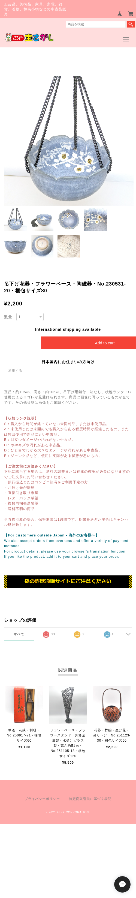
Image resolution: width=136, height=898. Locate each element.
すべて (19, 634)
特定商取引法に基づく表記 (90, 799)
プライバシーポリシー (42, 799)
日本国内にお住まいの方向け (68, 362)
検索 (131, 24)
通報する (15, 370)
